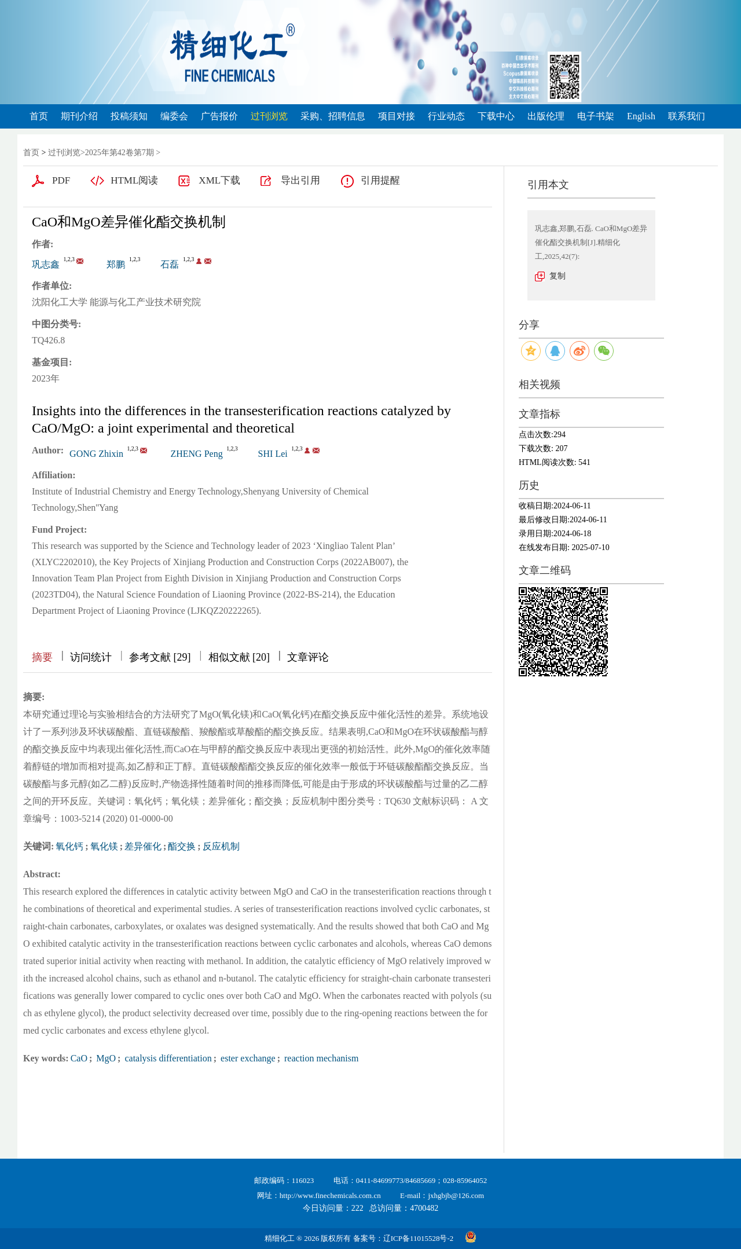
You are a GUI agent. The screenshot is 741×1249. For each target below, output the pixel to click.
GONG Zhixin (96, 454)
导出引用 (300, 180)
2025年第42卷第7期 (119, 152)
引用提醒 (380, 180)
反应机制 (221, 846)
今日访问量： (333, 1208)
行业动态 (446, 116)
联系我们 (686, 116)
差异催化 (143, 846)
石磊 (169, 264)
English (641, 116)
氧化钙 (69, 846)
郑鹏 (116, 264)
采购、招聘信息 (332, 116)
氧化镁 (104, 846)
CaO (79, 1058)
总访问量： (403, 1208)
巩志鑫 (46, 264)
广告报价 (219, 116)
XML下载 (219, 180)
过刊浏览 (269, 116)
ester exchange (247, 1058)
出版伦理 (545, 116)
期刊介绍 (79, 116)
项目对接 (396, 116)
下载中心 (496, 116)
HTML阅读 (134, 180)
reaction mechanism (320, 1058)
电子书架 (595, 116)
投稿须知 (129, 116)
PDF (61, 180)
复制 (557, 276)
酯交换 (182, 846)
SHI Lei (273, 454)
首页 (39, 116)
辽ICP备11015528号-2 (418, 1238)
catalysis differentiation (166, 1058)
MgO (105, 1058)
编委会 (174, 116)
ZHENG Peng (196, 454)
